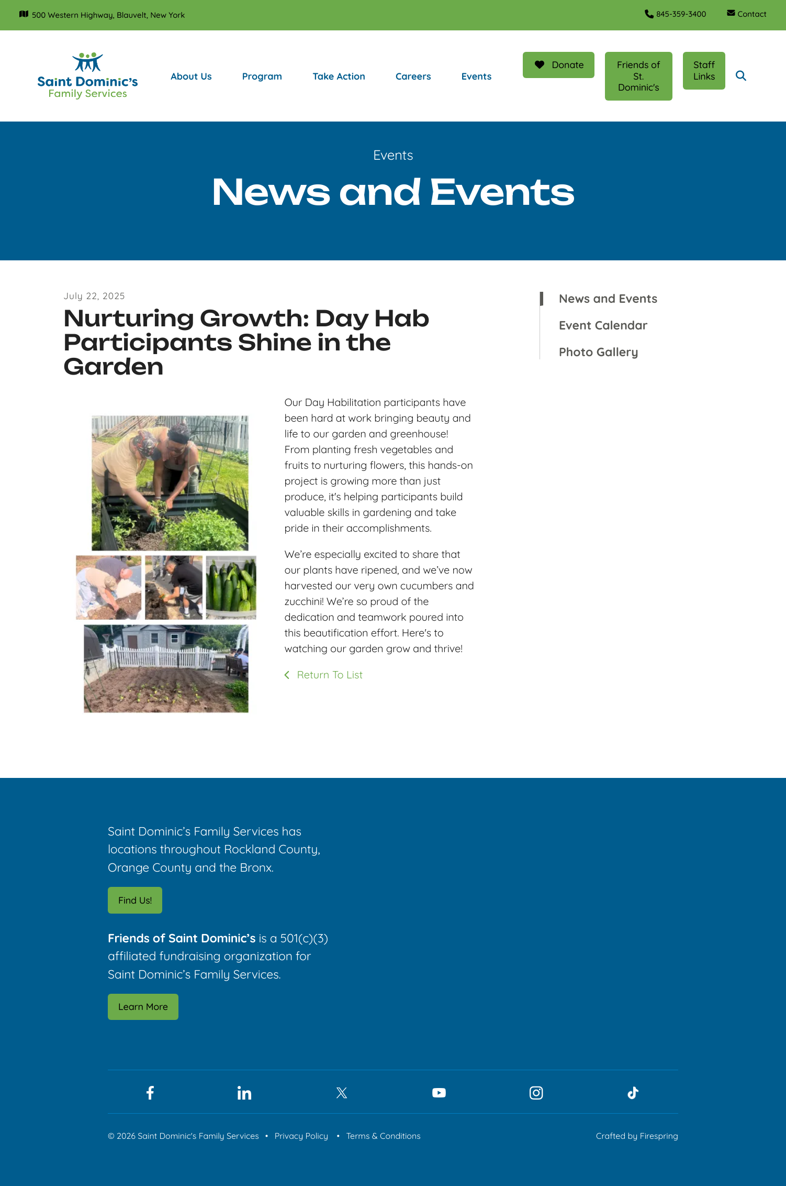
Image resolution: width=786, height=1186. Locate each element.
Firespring (659, 1135)
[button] (740, 75)
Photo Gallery (598, 351)
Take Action (338, 76)
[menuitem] (201, 75)
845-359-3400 (679, 14)
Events (476, 76)
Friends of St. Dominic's (638, 75)
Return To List (328, 673)
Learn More (143, 1006)
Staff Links (704, 70)
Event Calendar (603, 325)
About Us (190, 76)
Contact (751, 14)
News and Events (608, 298)
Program (262, 76)
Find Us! (135, 899)
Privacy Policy (302, 1135)
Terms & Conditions (383, 1135)
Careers (413, 76)
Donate (558, 64)
